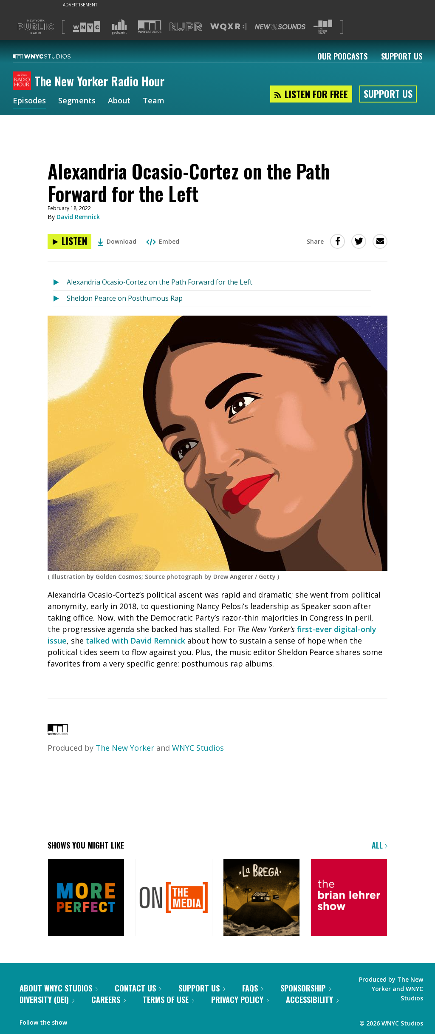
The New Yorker (125, 748)
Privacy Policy (240, 999)
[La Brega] (261, 898)
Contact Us (138, 988)
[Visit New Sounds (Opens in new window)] (280, 27)
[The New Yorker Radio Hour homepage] (23, 81)
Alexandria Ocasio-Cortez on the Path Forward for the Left (159, 282)
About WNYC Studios (59, 988)
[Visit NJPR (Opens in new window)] (185, 27)
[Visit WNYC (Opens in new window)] (86, 26)
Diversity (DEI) (47, 999)
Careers (108, 999)
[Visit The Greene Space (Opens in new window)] (323, 27)
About (119, 101)
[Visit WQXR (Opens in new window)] (228, 27)
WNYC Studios (198, 748)
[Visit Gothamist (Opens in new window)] (119, 26)
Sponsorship (305, 988)
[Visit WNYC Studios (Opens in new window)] (149, 26)
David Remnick (78, 217)
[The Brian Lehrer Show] (349, 898)
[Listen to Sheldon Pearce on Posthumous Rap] (60, 299)
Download (117, 241)
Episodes (29, 101)
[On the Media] (173, 898)
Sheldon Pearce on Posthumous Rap (125, 298)
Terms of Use (168, 999)
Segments (77, 101)
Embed (162, 241)
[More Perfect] (86, 898)
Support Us (401, 56)
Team (153, 101)
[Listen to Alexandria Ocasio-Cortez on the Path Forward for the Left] (69, 241)
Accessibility (312, 999)
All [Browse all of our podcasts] (379, 845)
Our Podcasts (342, 56)
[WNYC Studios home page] (52, 56)
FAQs (252, 988)
